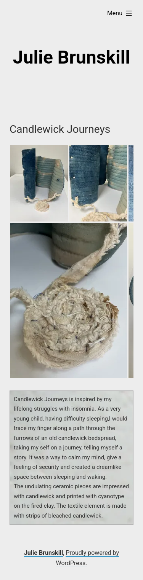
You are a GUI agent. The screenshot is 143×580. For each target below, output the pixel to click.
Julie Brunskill (71, 57)
